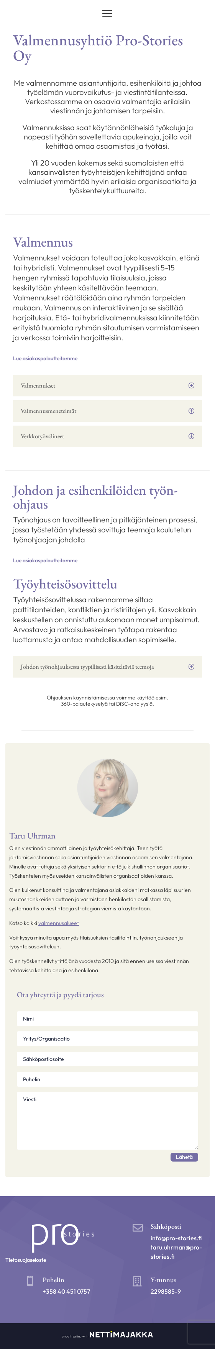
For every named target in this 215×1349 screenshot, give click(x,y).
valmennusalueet (58, 923)
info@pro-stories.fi (176, 1238)
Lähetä (184, 1156)
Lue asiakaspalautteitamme (45, 358)
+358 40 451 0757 (66, 1291)
